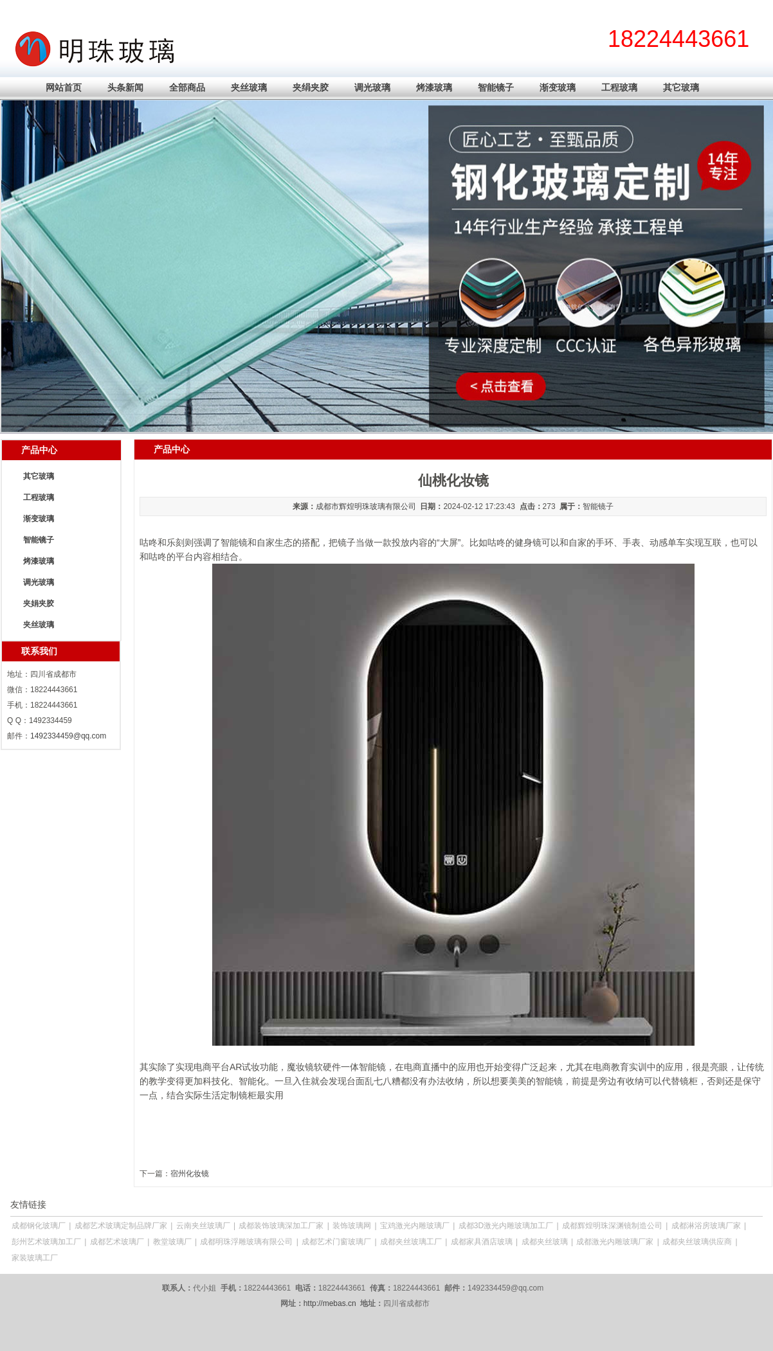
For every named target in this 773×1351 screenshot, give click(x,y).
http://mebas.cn (330, 1303)
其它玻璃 (681, 87)
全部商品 (187, 87)
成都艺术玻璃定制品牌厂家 (121, 1225)
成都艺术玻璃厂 (117, 1241)
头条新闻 (125, 87)
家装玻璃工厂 (35, 1257)
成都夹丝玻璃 (545, 1241)
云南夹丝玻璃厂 (203, 1225)
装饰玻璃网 (351, 1225)
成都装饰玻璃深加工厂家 (281, 1225)
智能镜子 (496, 87)
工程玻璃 (619, 87)
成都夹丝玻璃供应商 (697, 1241)
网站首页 (64, 87)
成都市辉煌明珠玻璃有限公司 (366, 506)
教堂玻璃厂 (172, 1241)
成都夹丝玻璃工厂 (411, 1241)
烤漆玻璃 (434, 87)
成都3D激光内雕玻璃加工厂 (506, 1225)
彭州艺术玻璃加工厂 (46, 1241)
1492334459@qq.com (68, 735)
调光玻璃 (372, 87)
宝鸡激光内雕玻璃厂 (415, 1225)
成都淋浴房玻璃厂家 (706, 1225)
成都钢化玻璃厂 (39, 1225)
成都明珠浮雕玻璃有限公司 (246, 1241)
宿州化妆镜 (189, 1173)
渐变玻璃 (558, 87)
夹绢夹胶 (311, 87)
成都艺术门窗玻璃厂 (336, 1241)
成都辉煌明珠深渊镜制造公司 (612, 1225)
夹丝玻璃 (249, 87)
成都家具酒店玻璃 (482, 1241)
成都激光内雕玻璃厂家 (614, 1241)
